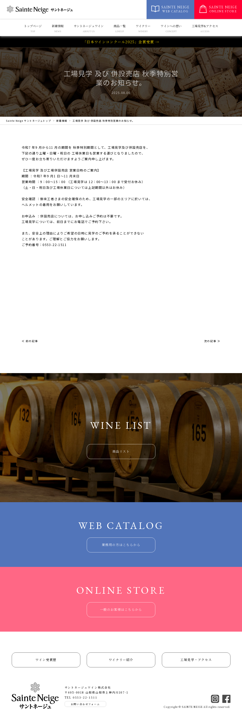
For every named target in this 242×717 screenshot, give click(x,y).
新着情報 (58, 26)
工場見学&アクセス (205, 26)
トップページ (33, 26)
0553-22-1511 (85, 697)
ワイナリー (143, 26)
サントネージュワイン (89, 26)
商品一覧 (120, 26)
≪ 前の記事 (30, 341)
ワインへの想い (171, 26)
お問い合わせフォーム (85, 704)
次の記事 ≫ (212, 341)
